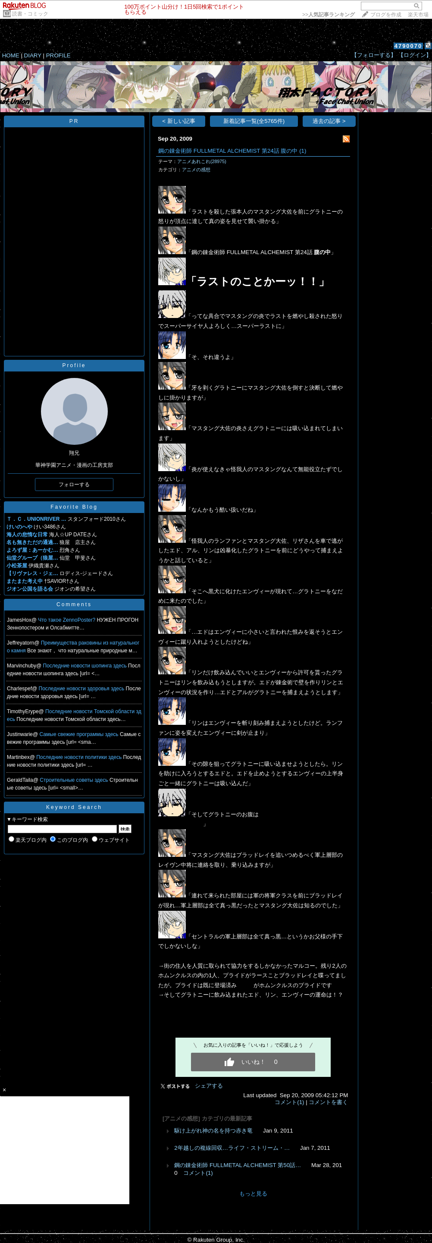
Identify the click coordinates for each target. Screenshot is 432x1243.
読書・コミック (30, 14)
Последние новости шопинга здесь (85, 666)
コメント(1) (289, 1102)
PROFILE (58, 55)
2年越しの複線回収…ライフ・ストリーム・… (232, 1148)
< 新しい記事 (178, 121)
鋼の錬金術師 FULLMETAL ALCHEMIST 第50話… (237, 1165)
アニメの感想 (196, 169)
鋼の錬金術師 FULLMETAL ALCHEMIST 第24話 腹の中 (227, 151)
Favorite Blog (74, 507)
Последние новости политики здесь (79, 757)
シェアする (209, 1086)
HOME (10, 55)
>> (328, 15)
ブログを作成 (385, 15)
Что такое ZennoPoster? (67, 620)
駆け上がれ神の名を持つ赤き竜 (213, 1130)
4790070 (408, 46)
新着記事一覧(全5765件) (254, 121)
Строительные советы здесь (75, 780)
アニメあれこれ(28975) (201, 161)
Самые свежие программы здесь (80, 734)
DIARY (32, 55)
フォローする (74, 484)
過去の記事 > (329, 121)
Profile (74, 365)
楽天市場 (418, 15)
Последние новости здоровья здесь (82, 689)
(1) (302, 151)
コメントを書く (328, 1102)
